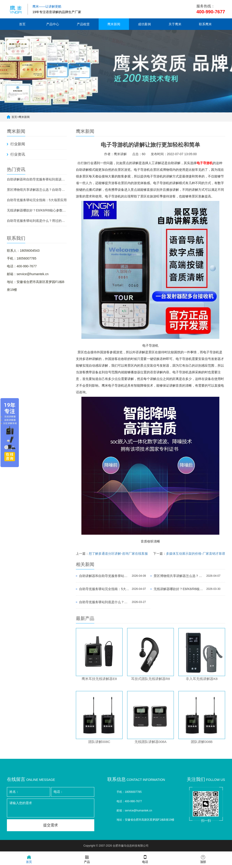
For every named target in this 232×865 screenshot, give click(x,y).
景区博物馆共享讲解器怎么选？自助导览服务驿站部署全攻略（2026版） (37, 189)
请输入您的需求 (50, 810)
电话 (145, 859)
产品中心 (52, 24)
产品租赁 (83, 24)
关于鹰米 (175, 24)
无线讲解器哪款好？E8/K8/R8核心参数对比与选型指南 (37, 210)
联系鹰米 (205, 24)
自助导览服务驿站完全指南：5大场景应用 (37, 200)
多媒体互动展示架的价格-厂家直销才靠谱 (195, 553)
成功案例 (144, 24)
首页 (22, 24)
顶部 (203, 859)
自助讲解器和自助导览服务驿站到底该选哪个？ (37, 179)
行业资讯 (17, 154)
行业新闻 (17, 144)
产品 (87, 859)
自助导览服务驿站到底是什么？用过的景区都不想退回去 (37, 221)
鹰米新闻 (113, 24)
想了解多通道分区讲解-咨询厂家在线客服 (118, 553)
